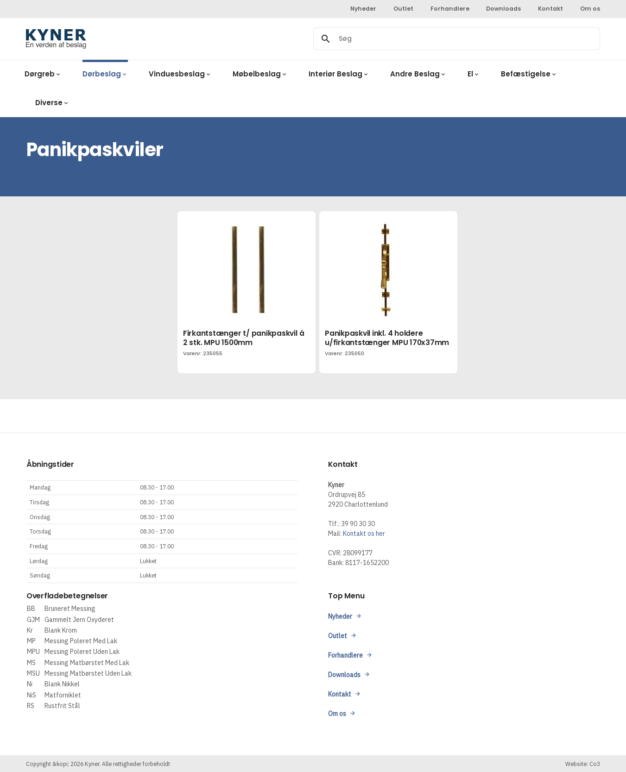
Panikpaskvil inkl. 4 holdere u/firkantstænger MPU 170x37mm (387, 338)
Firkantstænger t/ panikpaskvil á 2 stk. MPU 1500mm (243, 338)
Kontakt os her (364, 533)
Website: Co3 (582, 763)
